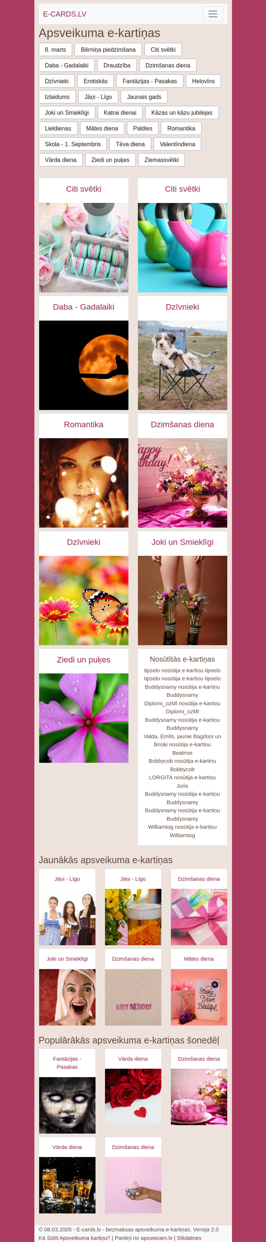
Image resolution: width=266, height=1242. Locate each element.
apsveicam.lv (157, 1238)
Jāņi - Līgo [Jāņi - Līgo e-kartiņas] (67, 879)
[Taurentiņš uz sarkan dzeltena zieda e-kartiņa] (83, 600)
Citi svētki (163, 50)
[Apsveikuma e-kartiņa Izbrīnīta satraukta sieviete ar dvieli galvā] (67, 997)
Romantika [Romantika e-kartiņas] (84, 424)
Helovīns (203, 81)
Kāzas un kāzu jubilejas (182, 113)
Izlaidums (57, 97)
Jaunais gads (144, 97)
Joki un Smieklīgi (67, 113)
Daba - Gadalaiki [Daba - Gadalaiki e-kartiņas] (83, 306)
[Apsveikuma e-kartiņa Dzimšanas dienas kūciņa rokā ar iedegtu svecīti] (133, 1185)
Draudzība (117, 65)
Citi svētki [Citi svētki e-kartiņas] (83, 188)
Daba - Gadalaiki (67, 65)
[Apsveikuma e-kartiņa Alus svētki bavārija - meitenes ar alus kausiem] (67, 917)
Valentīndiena (177, 144)
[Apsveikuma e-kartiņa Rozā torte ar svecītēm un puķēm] (199, 1097)
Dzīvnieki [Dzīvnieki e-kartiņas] (182, 306)
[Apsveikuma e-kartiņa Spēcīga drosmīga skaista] (199, 997)
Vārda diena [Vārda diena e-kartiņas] (133, 1059)
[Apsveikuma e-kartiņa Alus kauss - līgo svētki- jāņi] (133, 917)
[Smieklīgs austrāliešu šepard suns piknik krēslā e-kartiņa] (182, 365)
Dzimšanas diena (168, 65)
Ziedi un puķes (110, 160)
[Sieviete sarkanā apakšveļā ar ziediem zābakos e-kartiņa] (182, 600)
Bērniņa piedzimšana (108, 50)
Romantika (181, 128)
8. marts (55, 50)
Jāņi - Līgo (98, 97)
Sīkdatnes (189, 1238)
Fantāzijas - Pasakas (150, 81)
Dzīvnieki (57, 81)
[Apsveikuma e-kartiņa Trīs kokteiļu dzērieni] (67, 1185)
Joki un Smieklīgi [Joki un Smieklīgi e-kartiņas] (182, 542)
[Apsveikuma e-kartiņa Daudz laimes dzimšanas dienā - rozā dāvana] (199, 917)
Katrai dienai (120, 113)
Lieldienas (58, 128)
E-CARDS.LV (65, 14)
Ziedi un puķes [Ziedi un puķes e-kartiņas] (83, 659)
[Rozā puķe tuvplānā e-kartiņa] (83, 718)
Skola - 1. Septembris (73, 144)
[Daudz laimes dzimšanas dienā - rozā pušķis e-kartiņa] (182, 483)
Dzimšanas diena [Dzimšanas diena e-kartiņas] (182, 424)
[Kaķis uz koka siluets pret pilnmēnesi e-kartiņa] (83, 365)
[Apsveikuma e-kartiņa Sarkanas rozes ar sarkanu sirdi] (133, 1097)
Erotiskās (95, 81)
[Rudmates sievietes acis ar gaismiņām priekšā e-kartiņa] (83, 483)
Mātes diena (102, 128)
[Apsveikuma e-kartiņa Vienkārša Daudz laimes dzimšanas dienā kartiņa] (133, 997)
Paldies (142, 128)
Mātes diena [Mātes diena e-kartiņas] (199, 958)
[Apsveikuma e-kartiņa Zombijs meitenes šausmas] (67, 1105)
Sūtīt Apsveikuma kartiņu (77, 1238)
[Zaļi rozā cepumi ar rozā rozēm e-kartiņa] (83, 247)
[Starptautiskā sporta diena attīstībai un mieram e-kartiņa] (182, 247)
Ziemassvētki (162, 160)
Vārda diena (60, 160)
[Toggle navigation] (213, 14)
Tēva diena (130, 144)
